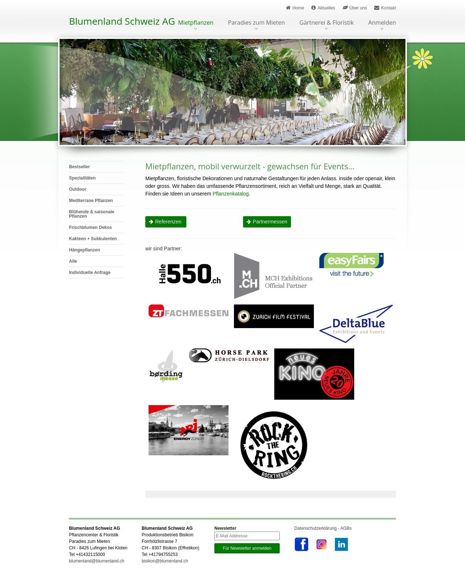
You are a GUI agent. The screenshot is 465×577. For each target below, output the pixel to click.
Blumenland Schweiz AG (122, 21)
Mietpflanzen (195, 23)
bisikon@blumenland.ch (165, 561)
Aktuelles (323, 8)
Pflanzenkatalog (231, 194)
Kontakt (385, 8)
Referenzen (169, 222)
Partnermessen (270, 222)
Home (295, 8)
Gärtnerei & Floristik (326, 23)
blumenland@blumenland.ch (96, 561)
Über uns (355, 8)
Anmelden (382, 23)
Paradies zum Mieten (256, 23)
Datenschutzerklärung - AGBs (323, 528)
